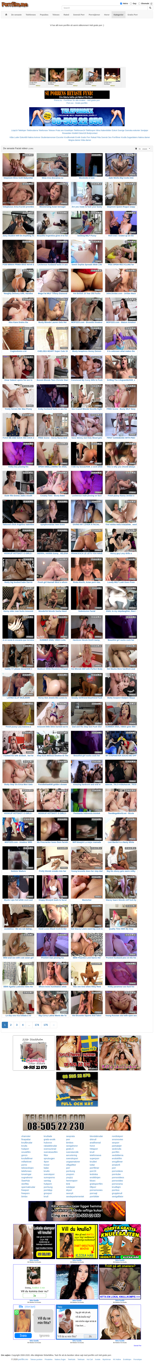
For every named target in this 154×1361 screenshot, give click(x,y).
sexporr (115, 1142)
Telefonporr (91, 130)
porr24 (93, 1171)
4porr (46, 1161)
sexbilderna (117, 1155)
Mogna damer (74, 140)
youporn (70, 1174)
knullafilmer (27, 1158)
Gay (134, 3)
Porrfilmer (116, 137)
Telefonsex (43, 130)
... (29, 1025)
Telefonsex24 (79, 130)
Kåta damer (86, 140)
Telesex (51, 130)
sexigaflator (117, 1196)
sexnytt (69, 1193)
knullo (47, 1171)
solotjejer (70, 1187)
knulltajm (116, 1187)
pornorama (117, 1184)
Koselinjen (68, 130)
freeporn (25, 1193)
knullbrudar (26, 1142)
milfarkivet (26, 1161)
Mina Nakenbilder (103, 130)
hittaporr (94, 1149)
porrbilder (94, 1196)
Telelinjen (22, 130)
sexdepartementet (75, 1196)
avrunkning (71, 1155)
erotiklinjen (95, 1177)
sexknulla (116, 1149)
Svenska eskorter (132, 130)
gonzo (24, 1155)
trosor (46, 1165)
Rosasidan (66, 133)
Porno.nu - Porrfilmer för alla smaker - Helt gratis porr (77, 100)
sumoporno (49, 1177)
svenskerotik (72, 1152)
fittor (46, 1155)
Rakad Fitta (96, 137)
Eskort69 (23, 137)
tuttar (92, 1165)
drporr (69, 1190)
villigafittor (71, 1165)
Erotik (77, 137)
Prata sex (60, 130)
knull (92, 1152)
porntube (116, 1174)
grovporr (48, 1193)
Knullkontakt (69, 137)
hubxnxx (48, 1142)
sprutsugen (49, 1158)
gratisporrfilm (96, 1184)
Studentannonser (48, 137)
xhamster (26, 1136)
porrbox (115, 1190)
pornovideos (118, 1177)
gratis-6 (69, 1149)
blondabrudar (96, 1136)
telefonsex (26, 1171)
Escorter (60, 137)
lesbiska (94, 1174)
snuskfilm (26, 1152)
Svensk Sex (106, 137)
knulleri (93, 1161)
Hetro (125, 3)
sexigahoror (72, 1146)
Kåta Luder (14, 137)
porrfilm (115, 1152)
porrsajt (93, 1193)
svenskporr (49, 1174)
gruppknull (117, 1193)
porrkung (70, 1171)
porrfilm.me (23, 1359)
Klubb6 (75, 133)
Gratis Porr (85, 137)
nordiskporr (117, 1136)
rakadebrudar (50, 1146)
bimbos (69, 1142)
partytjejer (117, 1146)
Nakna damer (144, 137)
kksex (92, 1181)
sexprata (70, 1136)
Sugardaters (132, 137)
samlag (47, 1181)
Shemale (145, 3)
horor (92, 1146)
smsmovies (117, 1139)
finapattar (26, 1139)
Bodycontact (92, 133)
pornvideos (117, 1171)
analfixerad (95, 1142)
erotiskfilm (117, 1158)
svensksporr (72, 1158)
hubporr (25, 1149)
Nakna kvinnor (34, 137)
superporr (94, 1158)
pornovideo (117, 1181)
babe (46, 1168)
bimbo (24, 1196)
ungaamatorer (73, 1161)
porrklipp (48, 1190)
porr (68, 1139)
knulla (24, 1146)
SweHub (25, 1181)
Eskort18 (82, 133)
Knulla (123, 137)
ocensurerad (50, 1149)
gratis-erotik (49, 1139)
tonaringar (26, 1174)
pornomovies (96, 1190)
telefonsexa (95, 1155)
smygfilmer (117, 1161)
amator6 (116, 1165)
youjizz (69, 1177)
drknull (93, 1139)
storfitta (25, 1184)
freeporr (25, 1190)
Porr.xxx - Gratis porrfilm (77, 103)
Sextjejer (144, 130)
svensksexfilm (51, 1152)
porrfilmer (94, 1168)
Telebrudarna (32, 130)
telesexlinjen (27, 1168)
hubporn (48, 1184)
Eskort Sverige (118, 130)
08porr (93, 1187)
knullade (48, 1136)
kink (68, 1184)
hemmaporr (71, 1181)
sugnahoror (27, 1177)
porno (24, 1165)
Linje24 (14, 130)
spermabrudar (28, 1187)
